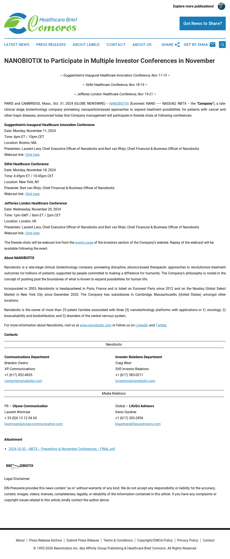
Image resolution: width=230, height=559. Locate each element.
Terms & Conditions (118, 540)
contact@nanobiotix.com (23, 381)
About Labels (86, 44)
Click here (32, 155)
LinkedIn (142, 325)
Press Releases (51, 44)
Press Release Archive (45, 540)
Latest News (16, 44)
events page (84, 242)
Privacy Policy (187, 540)
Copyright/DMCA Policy (155, 540)
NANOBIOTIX (119, 103)
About (20, 540)
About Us (141, 44)
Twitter (161, 325)
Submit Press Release (82, 540)
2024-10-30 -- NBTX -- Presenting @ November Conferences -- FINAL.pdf (62, 449)
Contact (116, 44)
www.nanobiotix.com (95, 325)
